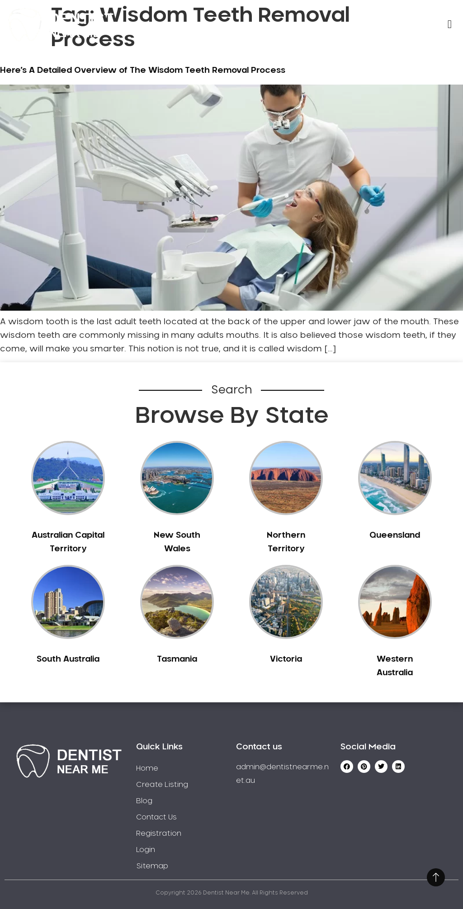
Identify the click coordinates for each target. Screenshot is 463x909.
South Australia (68, 659)
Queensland (394, 535)
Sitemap (152, 866)
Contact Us (156, 817)
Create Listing (162, 784)
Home (147, 768)
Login (145, 849)
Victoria (286, 659)
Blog (144, 801)
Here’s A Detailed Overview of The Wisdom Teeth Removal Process (142, 70)
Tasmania (177, 659)
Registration (158, 833)
